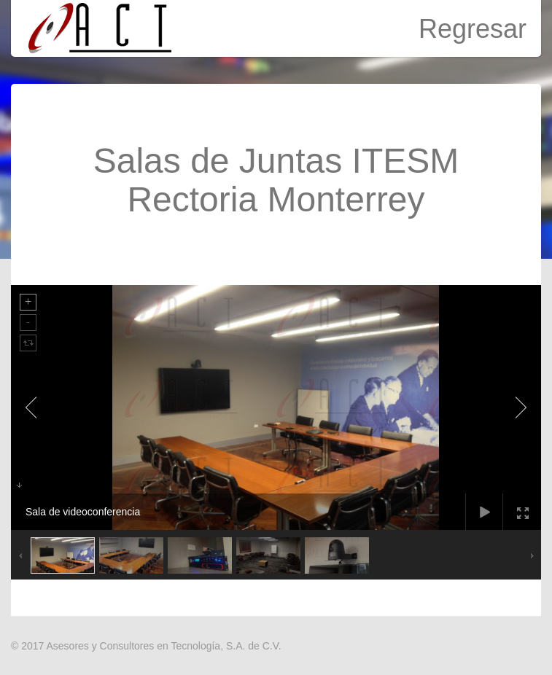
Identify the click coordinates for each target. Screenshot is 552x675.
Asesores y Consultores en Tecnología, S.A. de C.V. (163, 646)
